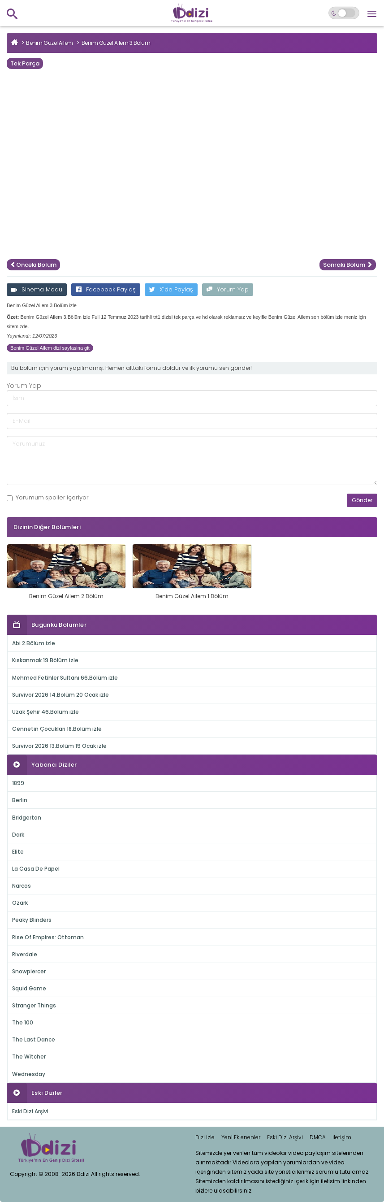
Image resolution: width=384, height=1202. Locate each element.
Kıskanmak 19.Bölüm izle (45, 660)
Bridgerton (26, 817)
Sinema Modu (36, 289)
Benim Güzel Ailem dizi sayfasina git (50, 348)
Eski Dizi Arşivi (30, 1111)
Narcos (21, 886)
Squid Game (29, 988)
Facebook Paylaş (106, 289)
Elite (18, 851)
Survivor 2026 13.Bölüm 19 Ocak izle (59, 746)
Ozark (20, 903)
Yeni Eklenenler (240, 1137)
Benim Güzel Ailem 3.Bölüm (116, 43)
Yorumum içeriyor (48, 498)
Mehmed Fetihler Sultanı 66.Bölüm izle (65, 677)
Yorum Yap (228, 289)
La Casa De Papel (36, 868)
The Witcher (29, 1056)
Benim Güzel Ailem (49, 43)
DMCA (318, 1137)
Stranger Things (34, 1005)
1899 (18, 783)
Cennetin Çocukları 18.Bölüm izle (57, 729)
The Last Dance (33, 1039)
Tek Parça (24, 63)
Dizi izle (205, 1137)
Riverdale (24, 954)
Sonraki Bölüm (347, 264)
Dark (18, 834)
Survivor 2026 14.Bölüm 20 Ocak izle (60, 695)
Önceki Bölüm (33, 264)
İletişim (341, 1137)
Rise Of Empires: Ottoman (48, 937)
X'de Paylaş (171, 289)
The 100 (22, 1022)
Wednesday (28, 1074)
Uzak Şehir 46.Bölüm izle (45, 712)
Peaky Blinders (32, 920)
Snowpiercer (29, 971)
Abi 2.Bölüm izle (33, 643)
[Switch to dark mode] (343, 13)
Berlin (19, 800)
